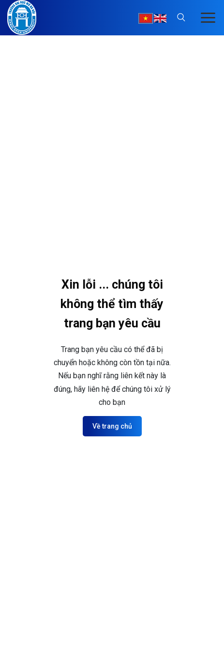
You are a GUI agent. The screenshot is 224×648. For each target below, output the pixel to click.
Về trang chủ (112, 426)
